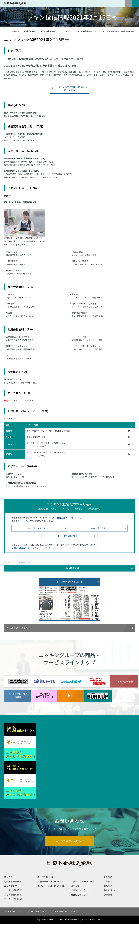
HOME (15, 31)
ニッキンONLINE (45, 896)
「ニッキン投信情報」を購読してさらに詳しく (70, 88)
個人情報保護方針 (39, 930)
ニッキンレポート (13, 905)
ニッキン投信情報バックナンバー (51, 31)
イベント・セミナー (80, 909)
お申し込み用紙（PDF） (38, 528)
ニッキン (8, 896)
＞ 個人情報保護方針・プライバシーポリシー (32, 548)
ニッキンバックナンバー (19, 628)
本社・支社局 (56, 544)
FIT (72, 896)
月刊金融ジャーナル (14, 900)
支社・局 (61, 517)
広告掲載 (108, 900)
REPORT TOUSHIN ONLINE (51, 905)
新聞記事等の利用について (64, 930)
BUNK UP (75, 905)
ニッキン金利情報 (13, 914)
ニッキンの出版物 (13, 918)
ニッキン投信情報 (27, 31)
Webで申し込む (98, 528)
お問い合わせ (110, 909)
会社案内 (108, 896)
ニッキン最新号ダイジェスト (68, 581)
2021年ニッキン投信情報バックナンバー (84, 31)
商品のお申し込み (79, 914)
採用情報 (108, 914)
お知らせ (108, 905)
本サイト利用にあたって (14, 930)
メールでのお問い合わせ (69, 860)
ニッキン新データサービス (84, 900)
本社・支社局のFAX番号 (68, 535)
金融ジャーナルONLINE (49, 900)
